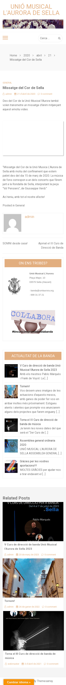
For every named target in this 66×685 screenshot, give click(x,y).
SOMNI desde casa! (15, 243)
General (7, 83)
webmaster (12, 663)
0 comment (45, 94)
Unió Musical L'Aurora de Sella (31, 9)
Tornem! (9, 601)
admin (7, 94)
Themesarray (45, 681)
